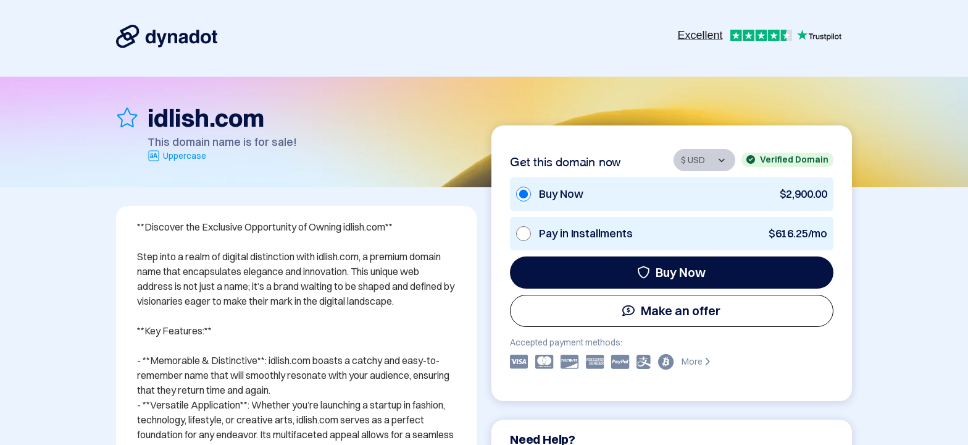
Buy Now (671, 272)
